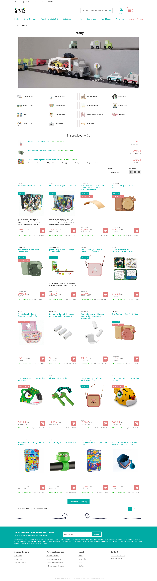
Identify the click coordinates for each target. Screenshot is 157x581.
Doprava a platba (52, 556)
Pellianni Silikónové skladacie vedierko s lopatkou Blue (124, 443)
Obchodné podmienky (121, 2)
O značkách (82, 559)
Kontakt (140, 2)
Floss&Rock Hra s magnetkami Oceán (94, 443)
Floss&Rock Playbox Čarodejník (62, 185)
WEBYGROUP (101, 578)
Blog (110, 2)
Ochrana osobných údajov (55, 566)
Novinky (140, 19)
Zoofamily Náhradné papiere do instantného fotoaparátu (61, 315)
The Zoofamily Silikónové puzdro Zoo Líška (91, 379)
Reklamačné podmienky (54, 562)
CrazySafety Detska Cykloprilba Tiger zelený (31, 379)
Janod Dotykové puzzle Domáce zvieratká (43, 160)
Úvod (18, 2)
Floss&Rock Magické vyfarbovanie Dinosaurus (122, 251)
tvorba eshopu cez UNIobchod (73, 578)
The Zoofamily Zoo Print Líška (125, 314)
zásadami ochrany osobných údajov (82, 539)
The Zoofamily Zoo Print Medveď (122, 186)
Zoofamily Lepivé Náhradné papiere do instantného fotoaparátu (92, 316)
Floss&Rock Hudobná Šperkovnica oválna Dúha (29, 315)
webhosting (86, 578)
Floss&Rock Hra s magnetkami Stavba (31, 443)
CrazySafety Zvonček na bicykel (62, 442)
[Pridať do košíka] (42, 230)
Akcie (131, 19)
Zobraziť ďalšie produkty (78, 502)
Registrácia (18, 559)
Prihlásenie (18, 556)
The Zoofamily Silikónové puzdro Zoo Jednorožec (91, 251)
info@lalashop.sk (30, 2)
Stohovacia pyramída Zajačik (38, 141)
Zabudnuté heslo (20, 562)
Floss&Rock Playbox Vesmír (29, 185)
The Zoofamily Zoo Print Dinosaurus (42, 150)
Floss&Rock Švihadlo (58, 378)
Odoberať (97, 534)
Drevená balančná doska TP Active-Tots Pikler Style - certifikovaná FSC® (92, 187)
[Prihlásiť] (121, 11)
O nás (133, 2)
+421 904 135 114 (47, 2)
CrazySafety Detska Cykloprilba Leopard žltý (125, 379)
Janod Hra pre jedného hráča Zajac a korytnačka (61, 251)
